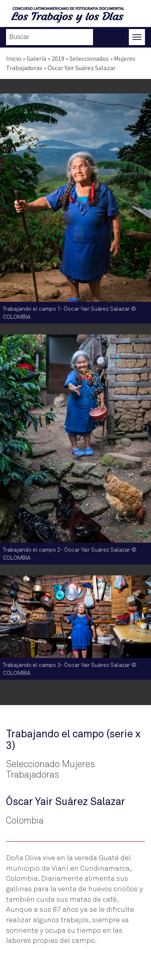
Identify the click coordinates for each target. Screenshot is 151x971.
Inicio (13, 58)
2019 (58, 58)
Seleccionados (89, 58)
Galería (36, 58)
